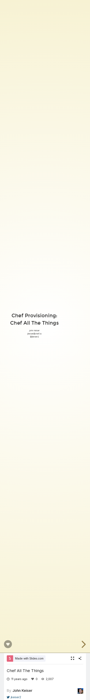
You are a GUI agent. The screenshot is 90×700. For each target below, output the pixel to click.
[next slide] (83, 644)
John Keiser (22, 690)
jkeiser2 (14, 697)
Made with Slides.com (29, 658)
